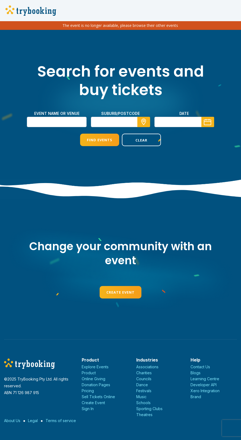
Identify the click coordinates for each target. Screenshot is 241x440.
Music (141, 396)
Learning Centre (205, 378)
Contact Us (200, 366)
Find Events (99, 139)
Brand (196, 396)
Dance (142, 384)
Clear (141, 140)
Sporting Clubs (149, 408)
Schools (143, 402)
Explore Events (95, 366)
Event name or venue (57, 113)
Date (184, 113)
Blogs (196, 372)
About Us (12, 420)
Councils (143, 378)
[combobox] (120, 122)
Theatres (144, 414)
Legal (33, 420)
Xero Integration (205, 390)
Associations (147, 366)
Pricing (88, 390)
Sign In (88, 408)
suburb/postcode (120, 113)
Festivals (143, 390)
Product (89, 372)
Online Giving (93, 378)
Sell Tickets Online (98, 396)
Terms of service (61, 420)
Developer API (204, 384)
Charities (144, 372)
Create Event (120, 292)
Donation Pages (96, 384)
